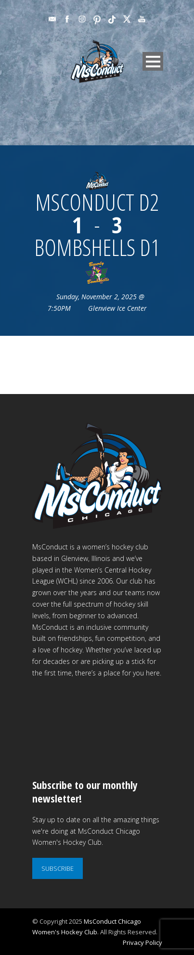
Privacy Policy (142, 942)
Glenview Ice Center (117, 308)
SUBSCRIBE (57, 868)
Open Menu (152, 61)
